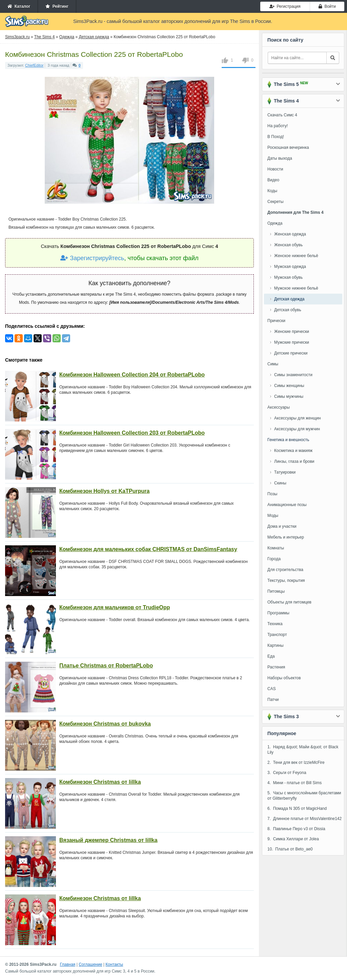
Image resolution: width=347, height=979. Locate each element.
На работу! (277, 125)
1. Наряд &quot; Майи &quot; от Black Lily (303, 750)
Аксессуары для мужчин (297, 429)
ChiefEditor (34, 65)
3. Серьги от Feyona (286, 772)
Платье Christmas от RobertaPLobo (106, 665)
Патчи (273, 699)
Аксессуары (278, 407)
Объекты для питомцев (289, 602)
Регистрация (285, 6)
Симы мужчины (288, 396)
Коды (272, 190)
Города (274, 558)
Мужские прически (291, 342)
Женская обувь (288, 245)
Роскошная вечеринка (288, 147)
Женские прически (291, 331)
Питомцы (276, 591)
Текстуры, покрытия (286, 580)
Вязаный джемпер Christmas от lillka (108, 840)
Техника (275, 623)
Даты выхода (279, 158)
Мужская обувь (288, 277)
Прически (276, 320)
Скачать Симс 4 (282, 115)
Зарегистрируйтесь (92, 258)
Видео (273, 180)
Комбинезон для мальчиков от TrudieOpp (114, 607)
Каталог (18, 6)
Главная (68, 964)
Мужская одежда (290, 266)
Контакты (114, 964)
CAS (271, 688)
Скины (280, 483)
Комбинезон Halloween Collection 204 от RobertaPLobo (132, 375)
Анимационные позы (287, 504)
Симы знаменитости (293, 374)
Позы (272, 494)
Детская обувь (287, 310)
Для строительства (285, 569)
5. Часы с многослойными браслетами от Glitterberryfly (304, 796)
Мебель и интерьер (285, 537)
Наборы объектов (284, 678)
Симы (272, 364)
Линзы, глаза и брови (294, 461)
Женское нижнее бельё (296, 255)
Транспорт (277, 634)
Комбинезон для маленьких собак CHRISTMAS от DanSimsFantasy (148, 549)
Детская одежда (289, 299)
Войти (327, 6)
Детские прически (290, 353)
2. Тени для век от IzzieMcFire (296, 762)
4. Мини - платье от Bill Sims (294, 782)
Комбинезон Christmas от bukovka (105, 724)
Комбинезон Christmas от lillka (100, 782)
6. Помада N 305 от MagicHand (297, 808)
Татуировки (284, 472)
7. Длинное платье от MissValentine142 (304, 818)
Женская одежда (290, 234)
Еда (271, 656)
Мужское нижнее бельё (296, 288)
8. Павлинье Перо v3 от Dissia (296, 828)
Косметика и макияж (293, 450)
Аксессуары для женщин (297, 418)
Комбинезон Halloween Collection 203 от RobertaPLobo (132, 433)
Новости (275, 169)
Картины (275, 645)
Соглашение (90, 964)
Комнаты (275, 548)
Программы (278, 613)
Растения (276, 667)
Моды (272, 515)
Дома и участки (282, 526)
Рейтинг (56, 6)
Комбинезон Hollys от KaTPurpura (104, 491)
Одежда (274, 223)
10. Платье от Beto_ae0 (290, 849)
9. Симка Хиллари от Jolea (293, 839)
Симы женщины (289, 385)
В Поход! (275, 136)
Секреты (275, 201)
